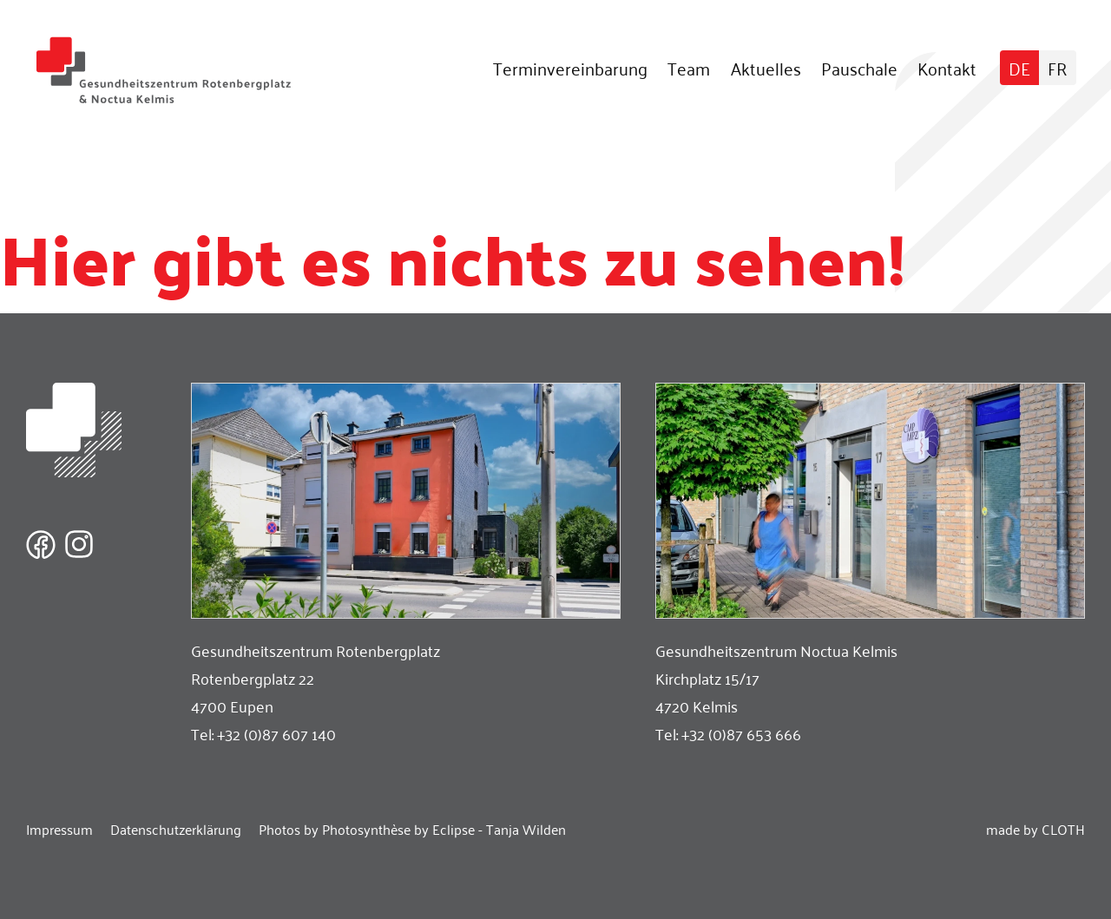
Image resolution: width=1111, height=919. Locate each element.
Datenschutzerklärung (175, 829)
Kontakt (946, 67)
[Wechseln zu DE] (1019, 67)
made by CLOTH (1035, 829)
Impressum (59, 829)
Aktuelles (766, 67)
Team (688, 67)
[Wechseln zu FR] (1057, 67)
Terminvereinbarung (570, 67)
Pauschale (859, 67)
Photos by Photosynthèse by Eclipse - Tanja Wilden (412, 829)
